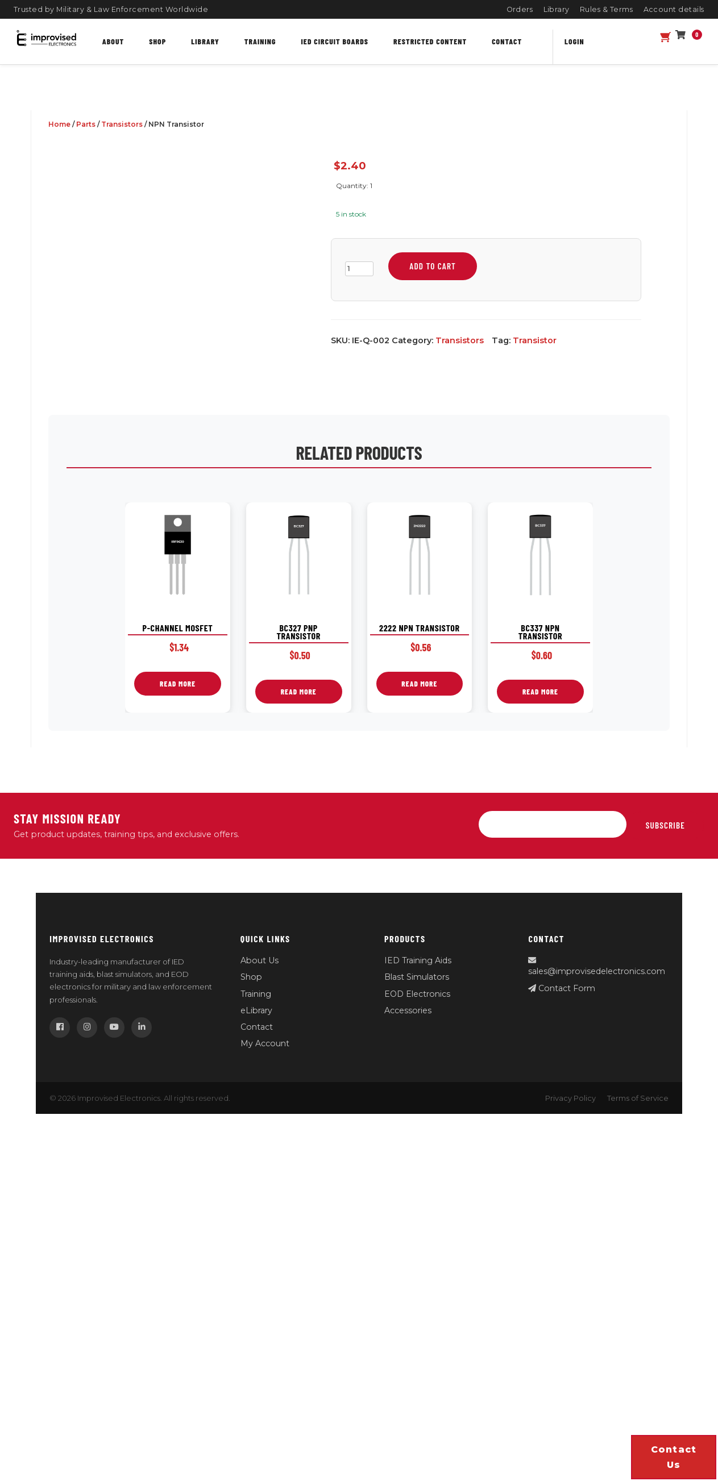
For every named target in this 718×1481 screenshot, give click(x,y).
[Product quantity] (359, 268)
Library (556, 9)
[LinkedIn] (141, 1027)
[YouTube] (114, 1027)
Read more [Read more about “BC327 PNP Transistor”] (299, 691)
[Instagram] (87, 1027)
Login (574, 41)
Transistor (535, 340)
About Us (259, 960)
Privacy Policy (570, 1098)
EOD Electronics (417, 994)
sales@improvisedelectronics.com (596, 966)
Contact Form (561, 988)
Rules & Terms (606, 9)
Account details (674, 9)
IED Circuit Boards (335, 41)
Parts (86, 124)
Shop (157, 41)
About (113, 41)
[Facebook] (59, 1027)
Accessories (407, 1010)
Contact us (674, 1457)
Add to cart (432, 266)
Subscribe (665, 825)
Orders (520, 9)
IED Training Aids (417, 960)
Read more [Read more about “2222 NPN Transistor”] (419, 683)
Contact (507, 41)
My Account (264, 1043)
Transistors (122, 124)
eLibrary (256, 1010)
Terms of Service (638, 1098)
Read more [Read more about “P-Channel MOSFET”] (178, 683)
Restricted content (430, 41)
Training (260, 41)
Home (59, 124)
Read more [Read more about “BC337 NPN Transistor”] (540, 691)
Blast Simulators (416, 977)
